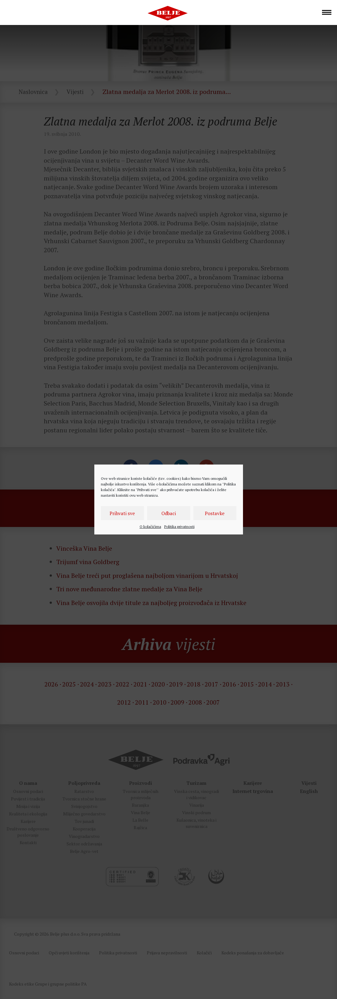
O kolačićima (150, 526)
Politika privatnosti (179, 526)
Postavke (215, 513)
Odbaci (168, 513)
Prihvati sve (122, 513)
